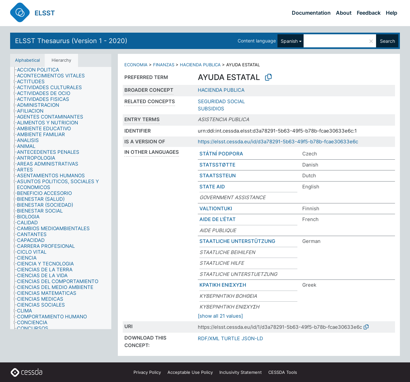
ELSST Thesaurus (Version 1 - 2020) (71, 41)
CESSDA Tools (282, 372)
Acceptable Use (190, 372)
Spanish (289, 41)
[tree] (60, 198)
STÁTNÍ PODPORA (221, 154)
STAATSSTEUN (217, 175)
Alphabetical (27, 60)
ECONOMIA (136, 64)
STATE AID (212, 186)
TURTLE (230, 338)
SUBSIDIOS (211, 108)
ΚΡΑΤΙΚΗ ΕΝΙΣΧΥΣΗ (222, 285)
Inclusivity (240, 372)
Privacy (147, 372)
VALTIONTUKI (215, 208)
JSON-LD (252, 338)
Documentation (311, 12)
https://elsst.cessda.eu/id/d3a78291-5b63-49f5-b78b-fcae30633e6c (278, 141)
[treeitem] (41, 70)
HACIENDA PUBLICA (200, 64)
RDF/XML (208, 338)
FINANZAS (163, 64)
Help (391, 12)
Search (387, 41)
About (344, 12)
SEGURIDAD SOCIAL (221, 101)
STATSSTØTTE (217, 165)
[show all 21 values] (220, 316)
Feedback (369, 12)
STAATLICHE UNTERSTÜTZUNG (237, 241)
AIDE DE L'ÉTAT (217, 219)
